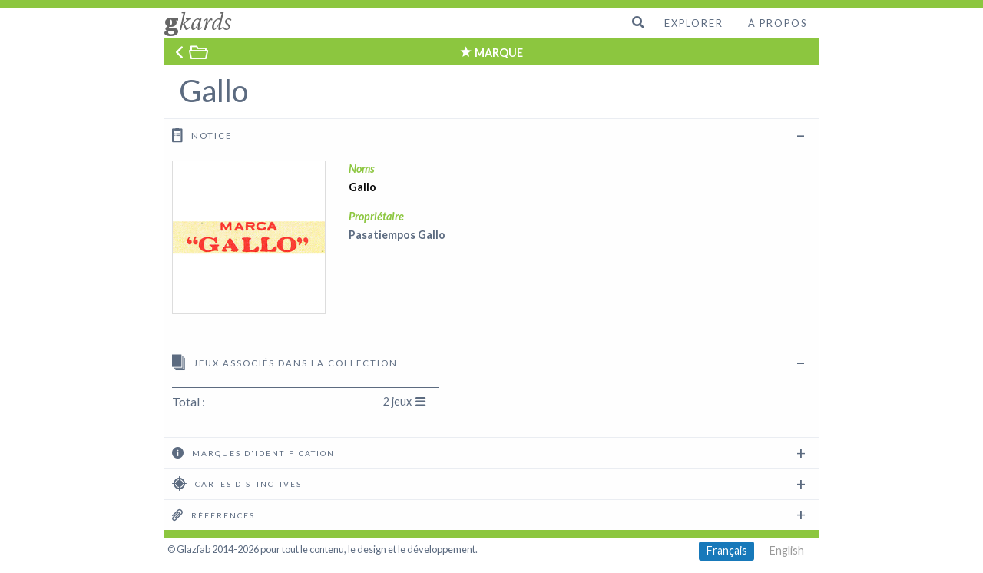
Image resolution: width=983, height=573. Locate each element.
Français (727, 550)
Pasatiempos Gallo (397, 234)
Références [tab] (213, 514)
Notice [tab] (202, 134)
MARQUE (499, 52)
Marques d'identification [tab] (253, 452)
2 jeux (404, 401)
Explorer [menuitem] (693, 23)
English (787, 550)
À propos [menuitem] (777, 23)
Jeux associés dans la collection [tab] (285, 362)
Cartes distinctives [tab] (237, 483)
